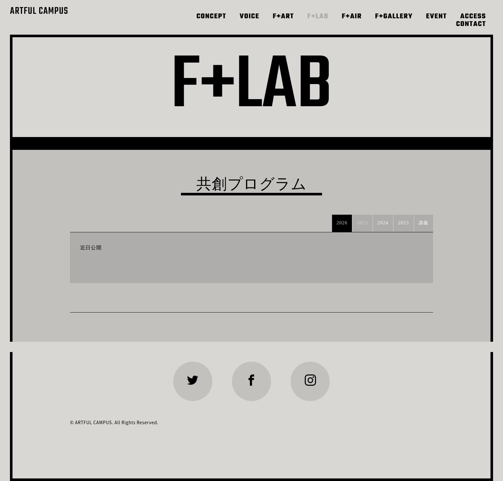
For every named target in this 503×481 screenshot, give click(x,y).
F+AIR (352, 17)
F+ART (283, 17)
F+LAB (317, 17)
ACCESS (473, 17)
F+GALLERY (394, 17)
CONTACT (471, 24)
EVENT (436, 17)
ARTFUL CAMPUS (39, 11)
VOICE (250, 17)
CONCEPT (211, 17)
